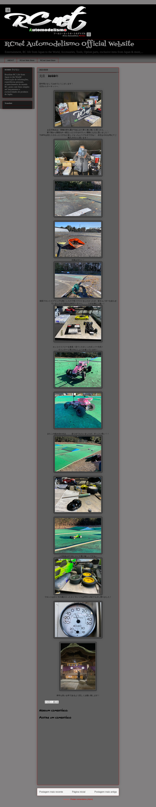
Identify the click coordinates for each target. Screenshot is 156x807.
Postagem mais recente (51, 792)
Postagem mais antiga (105, 792)
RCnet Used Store (47, 60)
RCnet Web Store (27, 60)
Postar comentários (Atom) (81, 799)
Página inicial (78, 792)
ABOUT (11, 60)
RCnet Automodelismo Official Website (69, 44)
